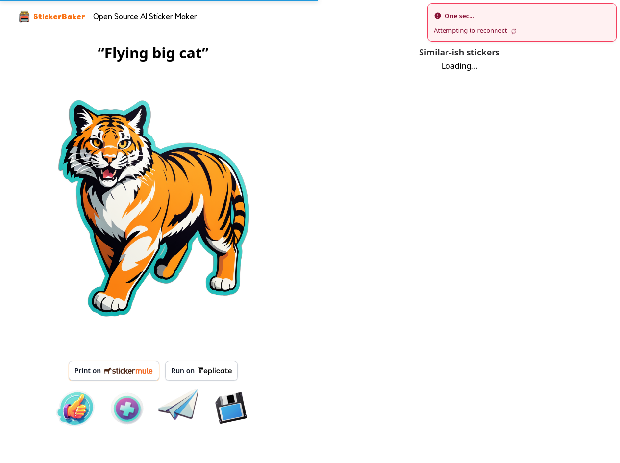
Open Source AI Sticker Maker (145, 16)
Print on (113, 370)
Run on (201, 371)
